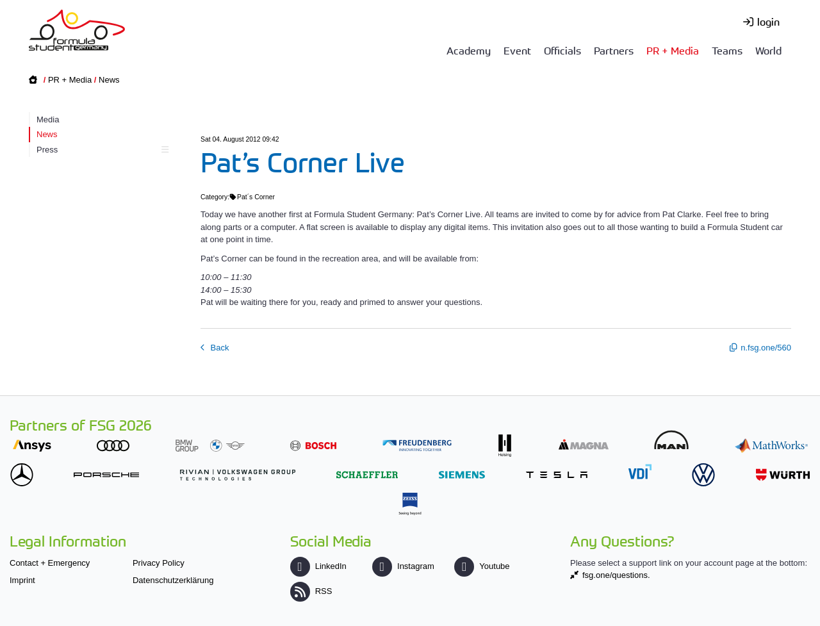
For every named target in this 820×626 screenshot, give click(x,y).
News (109, 80)
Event (517, 50)
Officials (562, 50)
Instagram (403, 566)
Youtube (481, 566)
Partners (614, 50)
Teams (727, 50)
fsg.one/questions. (616, 575)
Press (101, 149)
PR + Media (672, 50)
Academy (469, 50)
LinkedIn (318, 566)
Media (48, 119)
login (768, 21)
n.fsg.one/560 (766, 347)
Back (218, 347)
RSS (311, 591)
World (768, 50)
